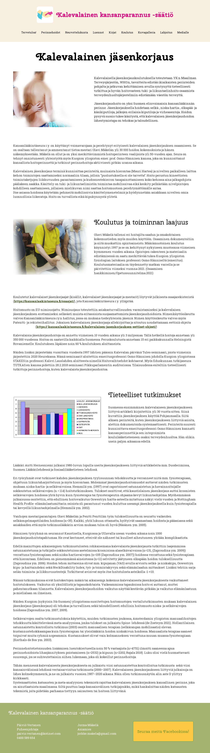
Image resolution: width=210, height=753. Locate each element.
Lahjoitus (166, 32)
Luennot (98, 32)
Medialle (183, 32)
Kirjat (112, 32)
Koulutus (127, 32)
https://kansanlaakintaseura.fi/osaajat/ (44, 301)
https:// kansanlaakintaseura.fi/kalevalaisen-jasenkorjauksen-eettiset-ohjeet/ (96, 327)
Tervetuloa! (28, 32)
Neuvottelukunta (76, 32)
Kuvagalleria (146, 32)
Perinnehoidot (50, 32)
